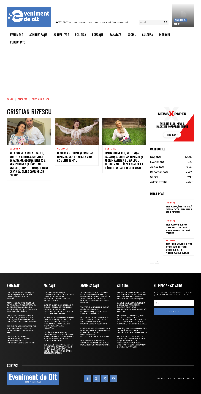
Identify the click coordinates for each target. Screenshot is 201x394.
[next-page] (157, 262)
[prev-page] (152, 262)
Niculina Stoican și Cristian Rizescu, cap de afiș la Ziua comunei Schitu (75, 157)
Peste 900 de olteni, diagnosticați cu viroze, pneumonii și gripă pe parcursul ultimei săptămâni (21, 340)
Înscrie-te (174, 312)
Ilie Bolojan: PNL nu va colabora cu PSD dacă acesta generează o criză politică (178, 229)
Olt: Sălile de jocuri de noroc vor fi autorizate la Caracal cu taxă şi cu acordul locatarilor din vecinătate (95, 321)
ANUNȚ (176, 24)
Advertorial (180, 20)
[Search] (165, 22)
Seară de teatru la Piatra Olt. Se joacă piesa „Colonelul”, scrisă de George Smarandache (132, 330)
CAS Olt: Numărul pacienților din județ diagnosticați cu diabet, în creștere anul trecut (21, 296)
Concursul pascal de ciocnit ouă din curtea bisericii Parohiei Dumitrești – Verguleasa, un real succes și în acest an (132, 307)
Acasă (10, 99)
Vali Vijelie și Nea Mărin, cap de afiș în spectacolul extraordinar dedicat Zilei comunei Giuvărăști (94, 310)
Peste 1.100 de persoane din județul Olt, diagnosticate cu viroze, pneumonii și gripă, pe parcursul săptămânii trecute (22, 319)
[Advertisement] (100, 70)
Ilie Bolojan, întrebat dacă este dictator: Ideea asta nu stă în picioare (179, 209)
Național (170, 203)
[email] (174, 303)
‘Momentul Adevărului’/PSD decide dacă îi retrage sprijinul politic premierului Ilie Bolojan (179, 248)
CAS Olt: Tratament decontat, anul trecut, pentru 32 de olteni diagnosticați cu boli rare (21, 329)
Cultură (14, 149)
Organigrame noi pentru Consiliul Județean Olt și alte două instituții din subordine (94, 343)
